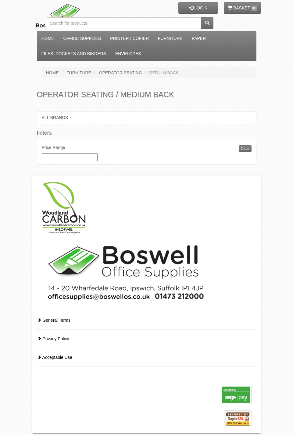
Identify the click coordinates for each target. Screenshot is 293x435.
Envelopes (128, 53)
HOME (52, 72)
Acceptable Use (54, 357)
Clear (245, 149)
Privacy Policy (53, 338)
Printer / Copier (129, 38)
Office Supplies (82, 38)
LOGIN (198, 7)
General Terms (53, 320)
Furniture (170, 38)
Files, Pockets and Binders (73, 53)
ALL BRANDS (55, 117)
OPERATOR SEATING (120, 72)
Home (47, 38)
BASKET (242, 8)
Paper (199, 38)
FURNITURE (78, 72)
